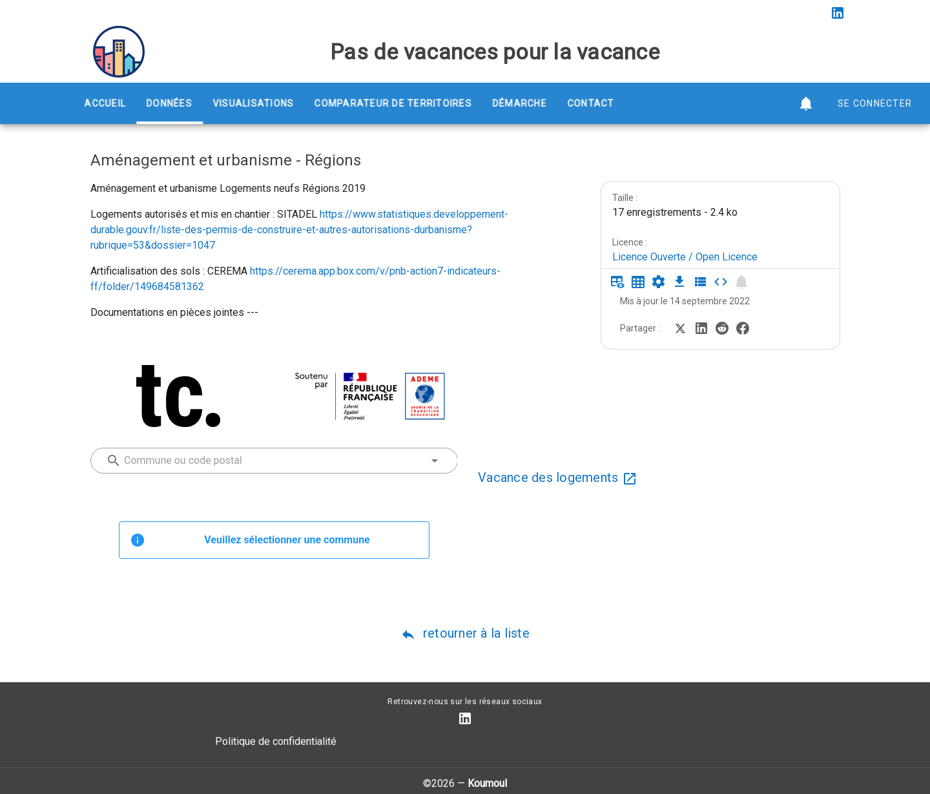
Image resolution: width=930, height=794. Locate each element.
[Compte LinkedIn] (837, 13)
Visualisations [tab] (300, 103)
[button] (806, 103)
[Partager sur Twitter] (680, 328)
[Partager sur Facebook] (742, 328)
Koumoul (487, 783)
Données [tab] (217, 103)
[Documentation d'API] (658, 281)
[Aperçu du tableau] (617, 281)
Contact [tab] (637, 103)
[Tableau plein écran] (638, 281)
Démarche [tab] (566, 103)
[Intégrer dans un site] (720, 281)
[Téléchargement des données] (679, 281)
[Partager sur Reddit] (722, 328)
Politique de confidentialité (275, 741)
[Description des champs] (700, 281)
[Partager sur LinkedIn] (701, 328)
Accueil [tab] (152, 103)
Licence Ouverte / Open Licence (685, 257)
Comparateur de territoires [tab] (440, 103)
